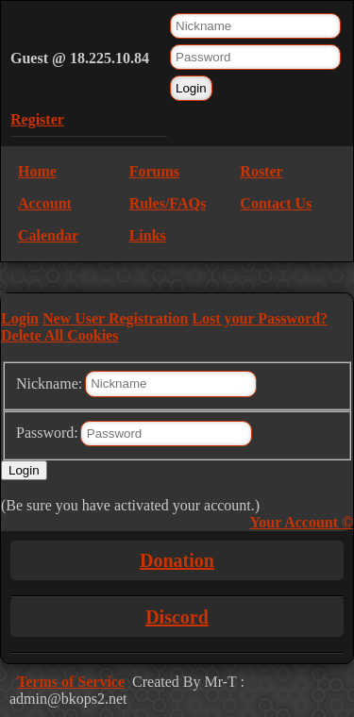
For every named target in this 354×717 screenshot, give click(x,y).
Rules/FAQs (167, 203)
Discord (177, 617)
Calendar (48, 235)
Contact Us (276, 203)
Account (45, 203)
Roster (261, 171)
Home (37, 171)
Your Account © (301, 522)
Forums (154, 171)
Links (147, 235)
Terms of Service (71, 682)
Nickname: (49, 383)
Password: (47, 433)
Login (20, 318)
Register (37, 119)
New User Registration (115, 318)
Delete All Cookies (59, 335)
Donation (177, 560)
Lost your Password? (260, 318)
